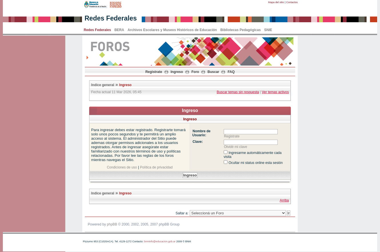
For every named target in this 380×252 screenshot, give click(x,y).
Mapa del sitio (276, 2)
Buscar (213, 72)
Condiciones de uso (122, 167)
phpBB (112, 224)
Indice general (102, 85)
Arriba (284, 200)
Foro (195, 72)
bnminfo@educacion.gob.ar (159, 241)
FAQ (231, 72)
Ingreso (177, 72)
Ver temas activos (275, 92)
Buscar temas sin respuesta (238, 92)
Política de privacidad (156, 167)
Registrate (153, 72)
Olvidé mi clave (235, 147)
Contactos (292, 2)
